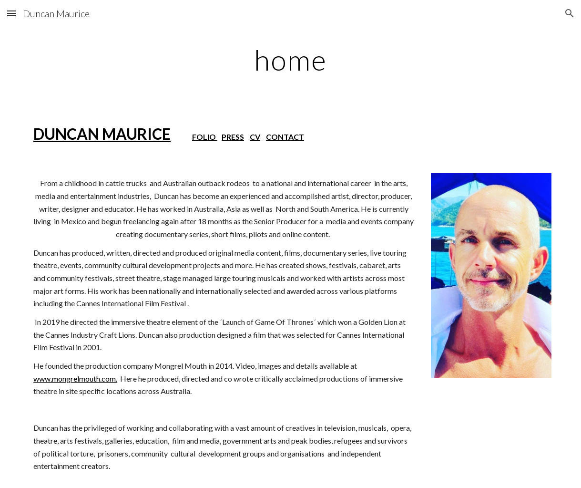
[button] (11, 13)
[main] (290, 59)
